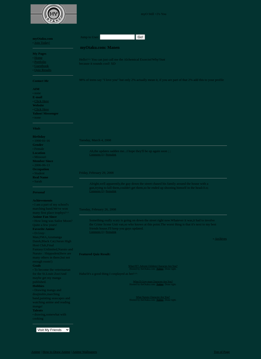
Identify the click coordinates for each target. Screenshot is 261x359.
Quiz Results (42, 70)
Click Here (41, 101)
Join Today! (42, 43)
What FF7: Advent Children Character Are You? (153, 266)
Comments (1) (96, 154)
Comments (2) (96, 191)
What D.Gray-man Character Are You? (153, 281)
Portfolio (40, 62)
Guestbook (41, 66)
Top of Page (222, 352)
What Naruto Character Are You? (153, 297)
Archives (221, 238)
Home (38, 58)
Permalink (111, 154)
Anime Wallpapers (84, 352)
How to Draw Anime (56, 352)
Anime (35, 352)
